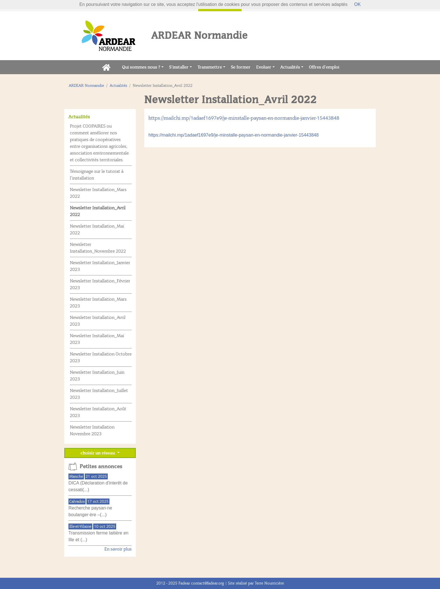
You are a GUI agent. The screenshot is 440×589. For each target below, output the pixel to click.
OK (357, 4)
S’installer (179, 67)
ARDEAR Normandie (86, 85)
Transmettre (210, 67)
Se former (242, 67)
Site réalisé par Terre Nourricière (256, 583)
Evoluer (263, 67)
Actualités (290, 67)
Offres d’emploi (325, 67)
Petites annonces (101, 466)
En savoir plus (118, 549)
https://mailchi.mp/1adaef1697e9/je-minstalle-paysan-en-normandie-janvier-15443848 (243, 118)
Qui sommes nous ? (141, 67)
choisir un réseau (98, 453)
